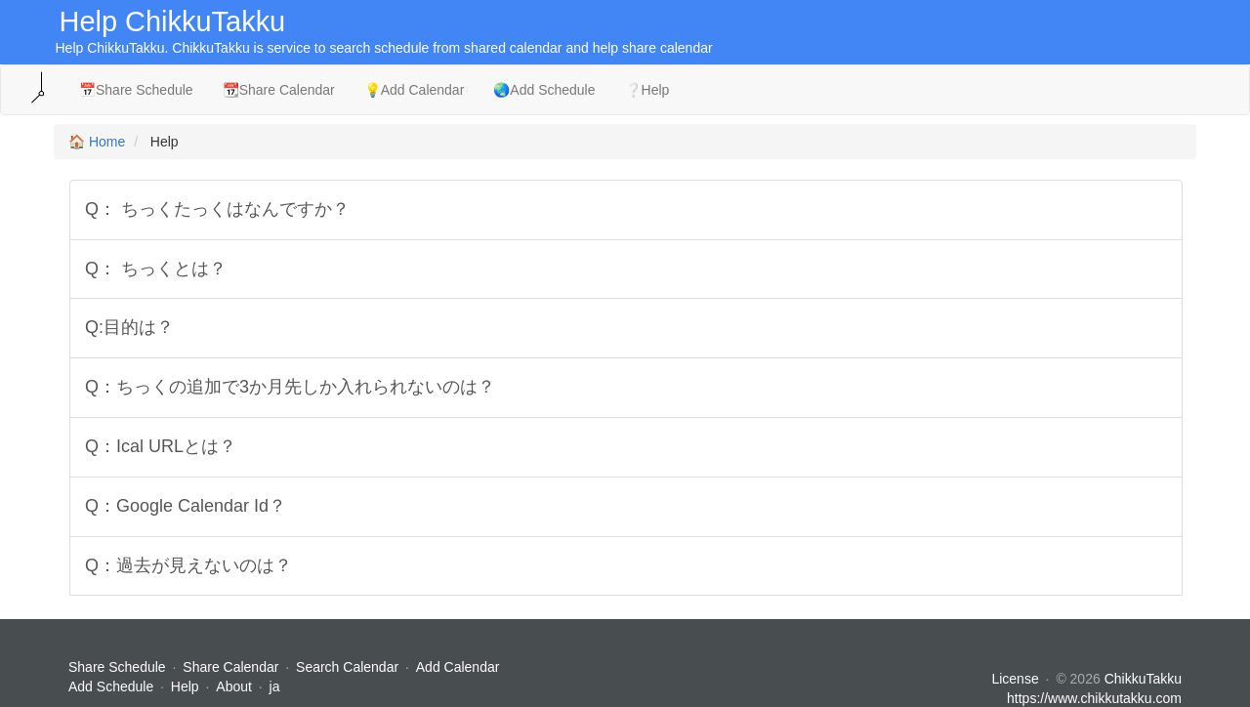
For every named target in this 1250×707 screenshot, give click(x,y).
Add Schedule (110, 686)
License (1014, 678)
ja (275, 686)
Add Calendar (458, 667)
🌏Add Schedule (544, 90)
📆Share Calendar (279, 90)
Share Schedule (117, 667)
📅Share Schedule (136, 90)
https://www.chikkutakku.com (1094, 698)
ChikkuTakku (1143, 678)
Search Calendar (349, 667)
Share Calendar (230, 667)
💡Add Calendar (414, 90)
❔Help (647, 90)
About (234, 686)
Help (185, 686)
